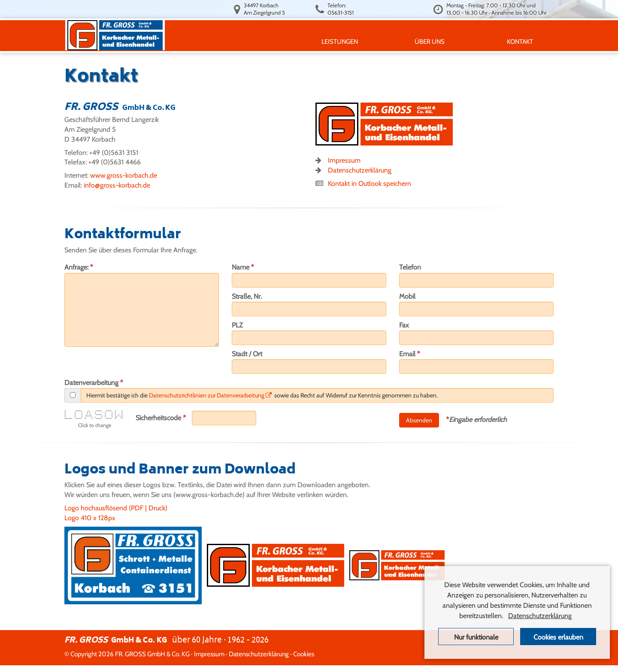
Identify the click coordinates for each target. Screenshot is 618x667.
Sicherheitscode (161, 417)
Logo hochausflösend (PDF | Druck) (115, 508)
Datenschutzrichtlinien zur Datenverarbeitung (210, 395)
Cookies (303, 654)
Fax (404, 325)
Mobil (407, 296)
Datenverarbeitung (93, 382)
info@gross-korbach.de (117, 185)
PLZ (237, 325)
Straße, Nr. (247, 296)
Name (243, 267)
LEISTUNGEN (341, 41)
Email (409, 353)
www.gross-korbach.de (123, 175)
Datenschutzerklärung (359, 170)
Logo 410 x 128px (89, 518)
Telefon (410, 267)
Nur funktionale (476, 637)
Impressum (344, 160)
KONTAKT (521, 41)
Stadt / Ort (247, 354)
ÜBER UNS (431, 41)
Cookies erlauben (558, 637)
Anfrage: (78, 267)
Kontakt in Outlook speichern (369, 183)
